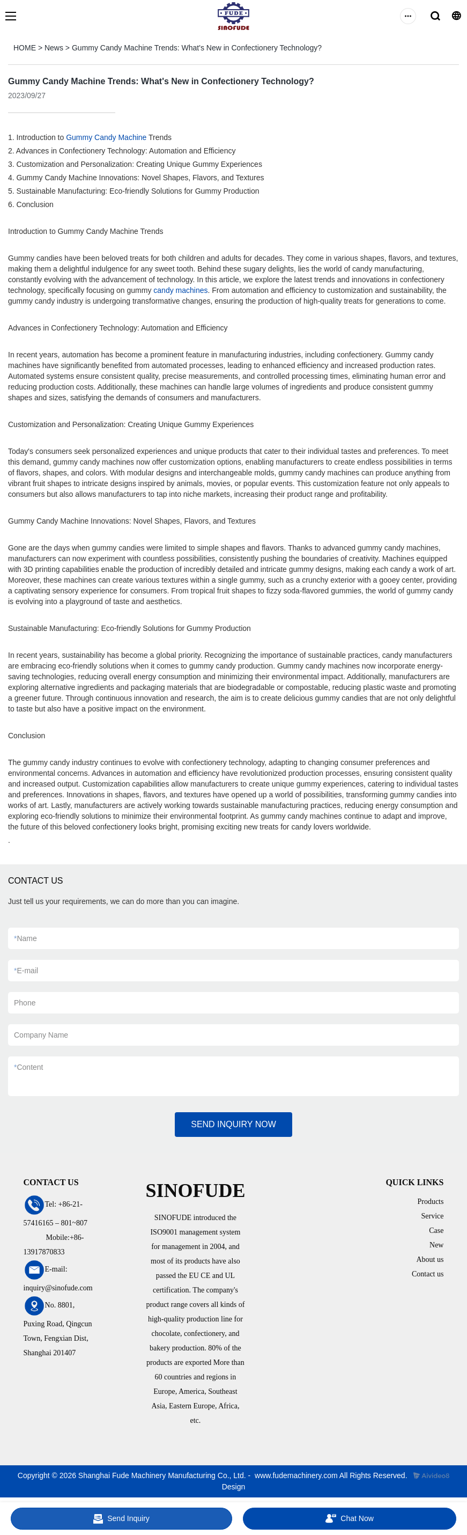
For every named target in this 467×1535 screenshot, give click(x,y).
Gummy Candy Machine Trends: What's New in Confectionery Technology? (197, 47)
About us (430, 1259)
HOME (24, 47)
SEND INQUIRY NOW (233, 1124)
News (54, 47)
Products (430, 1202)
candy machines (180, 290)
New (436, 1245)
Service (432, 1216)
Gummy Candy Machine (106, 137)
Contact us (428, 1274)
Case (436, 1230)
